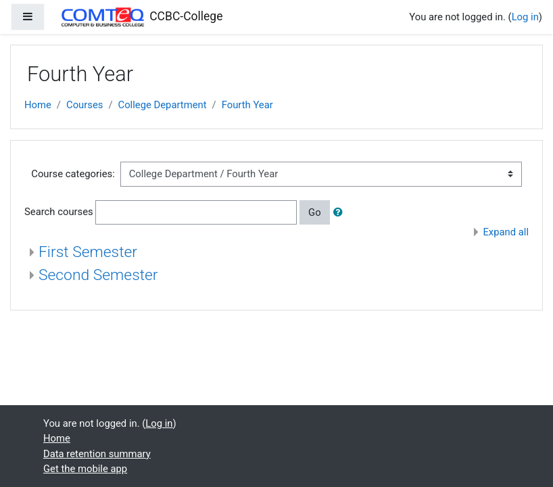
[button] (341, 212)
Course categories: (72, 174)
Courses (84, 105)
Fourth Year (247, 105)
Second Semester (98, 275)
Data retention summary (97, 454)
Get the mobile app (85, 469)
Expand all (506, 232)
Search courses (58, 212)
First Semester (88, 252)
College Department (162, 105)
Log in (525, 17)
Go (314, 212)
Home (37, 105)
